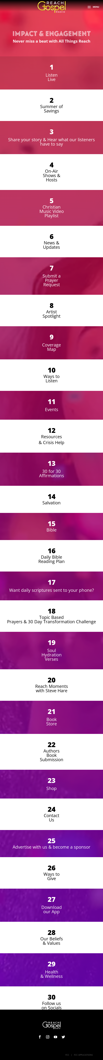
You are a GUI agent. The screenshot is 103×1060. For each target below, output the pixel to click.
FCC (67, 1054)
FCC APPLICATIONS (83, 1054)
